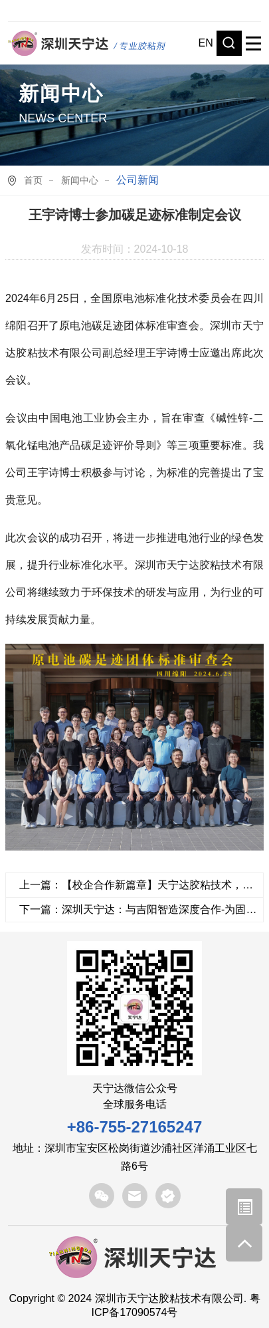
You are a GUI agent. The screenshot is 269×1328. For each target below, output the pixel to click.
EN (206, 43)
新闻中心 (79, 180)
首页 (33, 180)
